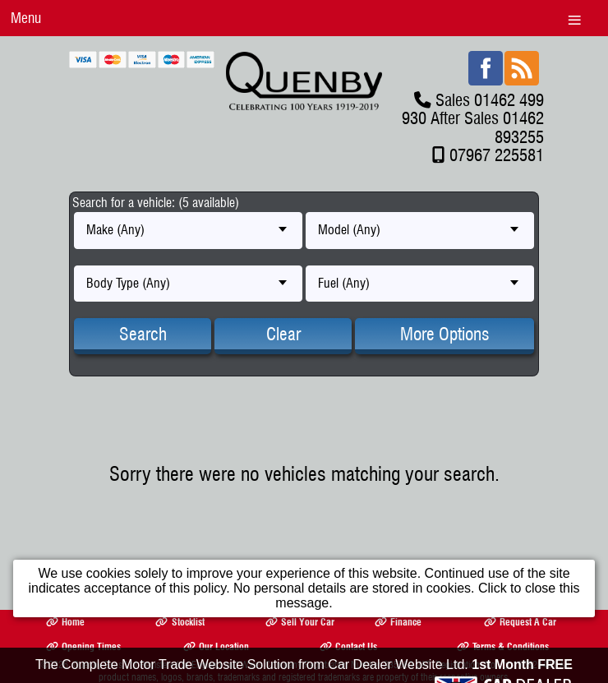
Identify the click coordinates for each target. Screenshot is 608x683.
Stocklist (179, 622)
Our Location (216, 646)
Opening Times (83, 646)
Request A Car (520, 622)
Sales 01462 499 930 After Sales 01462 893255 (473, 118)
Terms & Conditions (503, 646)
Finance (398, 622)
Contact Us (348, 646)
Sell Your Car (299, 622)
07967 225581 (496, 155)
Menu (26, 17)
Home (65, 622)
